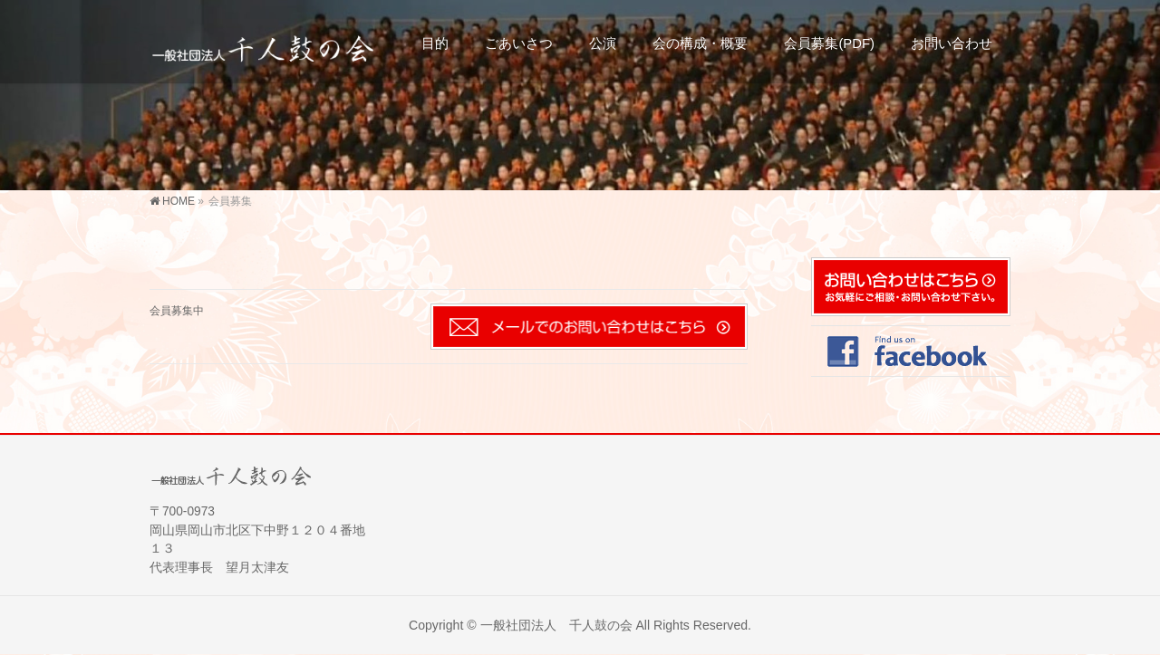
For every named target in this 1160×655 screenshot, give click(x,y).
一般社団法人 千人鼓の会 (556, 625)
